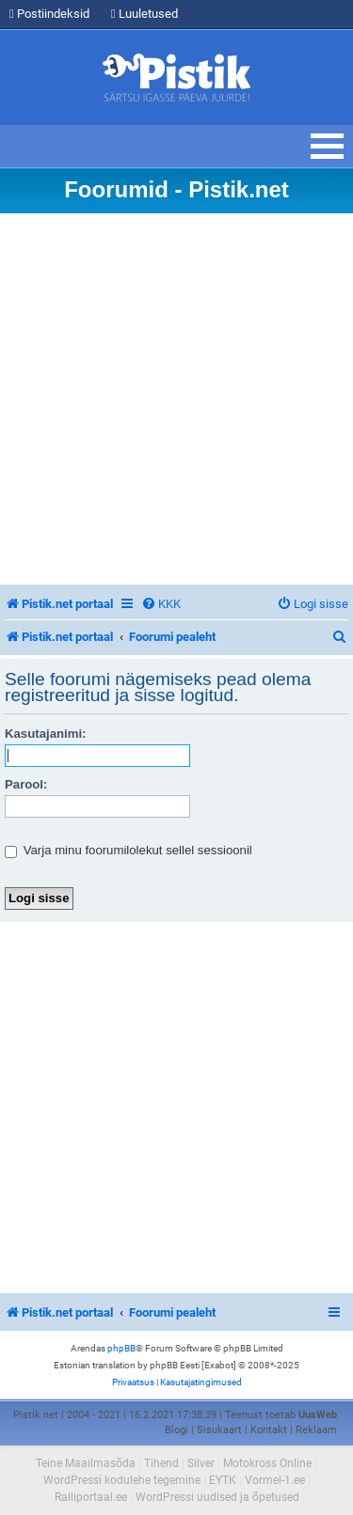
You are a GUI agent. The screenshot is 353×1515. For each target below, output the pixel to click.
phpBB (121, 1348)
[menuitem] (161, 603)
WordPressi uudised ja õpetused (217, 1497)
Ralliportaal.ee (91, 1497)
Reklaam (316, 1430)
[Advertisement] (176, 399)
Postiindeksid (49, 14)
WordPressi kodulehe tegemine (122, 1480)
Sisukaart (219, 1430)
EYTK (222, 1480)
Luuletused (144, 14)
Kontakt (268, 1430)
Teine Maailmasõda (86, 1463)
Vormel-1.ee (275, 1480)
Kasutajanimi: (45, 733)
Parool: (26, 784)
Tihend (161, 1463)
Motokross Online (267, 1463)
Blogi (176, 1430)
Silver (201, 1463)
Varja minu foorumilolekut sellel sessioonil (128, 850)
